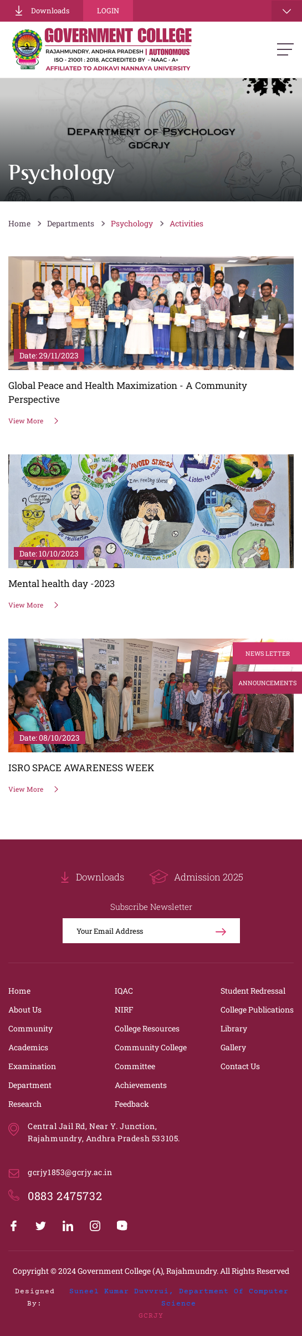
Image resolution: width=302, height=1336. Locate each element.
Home (19, 223)
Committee (135, 1066)
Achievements (141, 1085)
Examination (32, 1066)
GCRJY (151, 1316)
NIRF (124, 1009)
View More (33, 420)
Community (30, 1028)
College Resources (147, 1028)
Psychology (132, 223)
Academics (28, 1047)
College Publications (257, 1009)
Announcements (267, 683)
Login (108, 11)
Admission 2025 (196, 877)
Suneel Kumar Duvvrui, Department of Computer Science (179, 1298)
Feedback (132, 1104)
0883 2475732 (65, 1195)
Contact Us (240, 1066)
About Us (25, 1009)
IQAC (124, 990)
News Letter (267, 653)
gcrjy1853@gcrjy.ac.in (70, 1172)
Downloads (41, 11)
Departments (70, 223)
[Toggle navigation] (287, 11)
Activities (186, 223)
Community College (151, 1047)
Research (25, 1104)
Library (234, 1028)
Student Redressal (253, 990)
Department (30, 1085)
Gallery (233, 1047)
